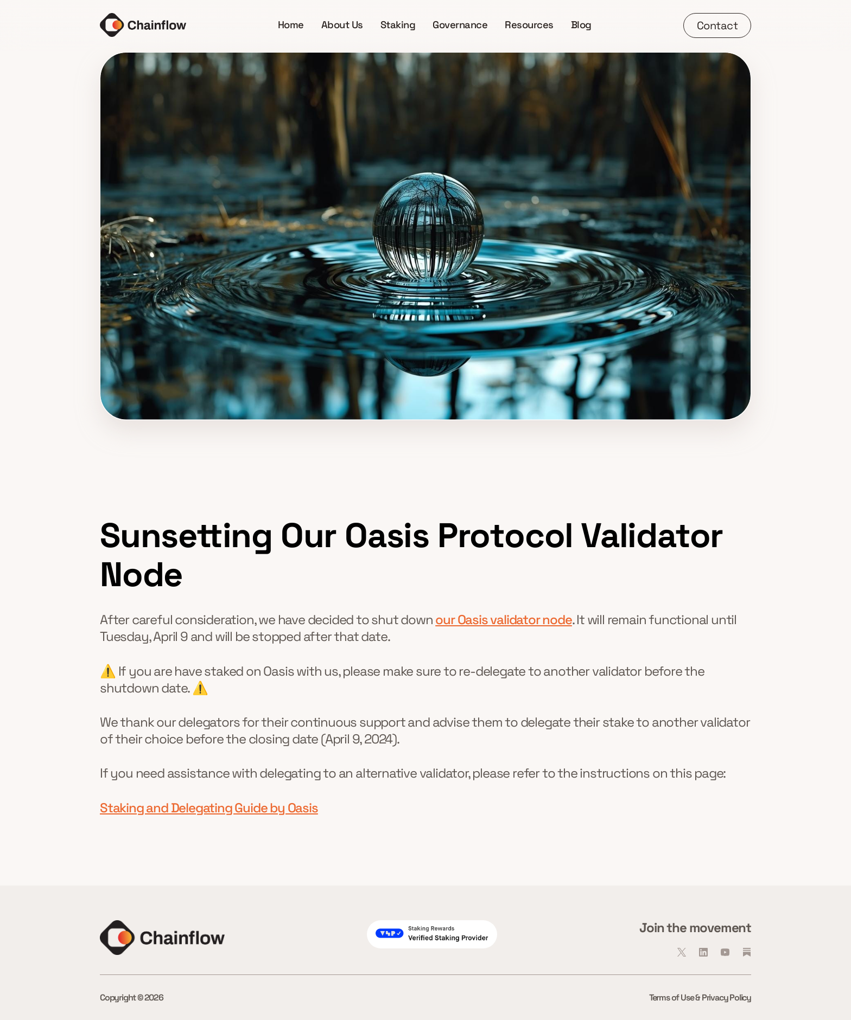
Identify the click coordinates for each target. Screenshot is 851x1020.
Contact (717, 25)
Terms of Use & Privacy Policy (700, 997)
